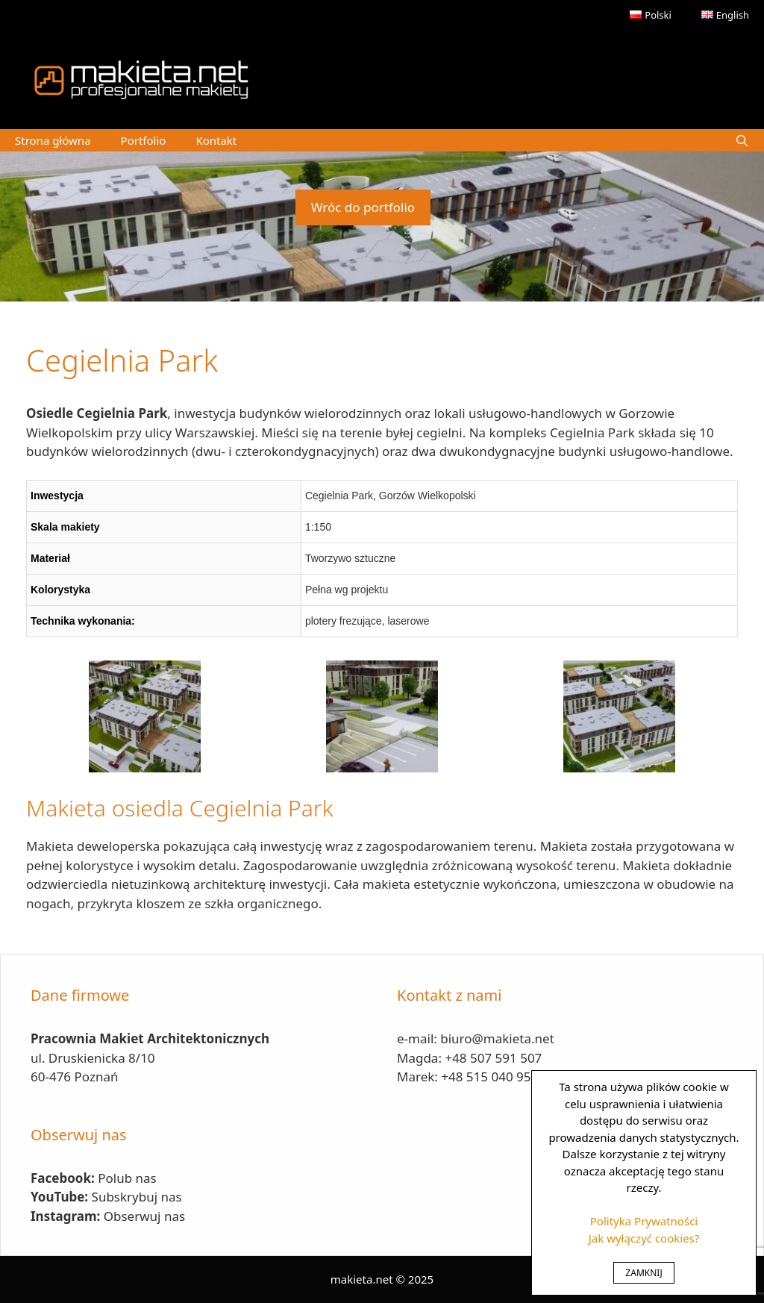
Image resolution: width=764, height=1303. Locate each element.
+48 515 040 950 (489, 1076)
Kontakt (216, 140)
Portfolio (143, 140)
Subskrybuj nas (137, 1196)
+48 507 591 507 (493, 1057)
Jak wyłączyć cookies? (644, 1238)
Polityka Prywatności (644, 1220)
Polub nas (127, 1178)
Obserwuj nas (144, 1216)
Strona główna (53, 140)
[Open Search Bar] (742, 140)
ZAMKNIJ (643, 1272)
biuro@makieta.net (497, 1038)
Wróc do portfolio (363, 207)
